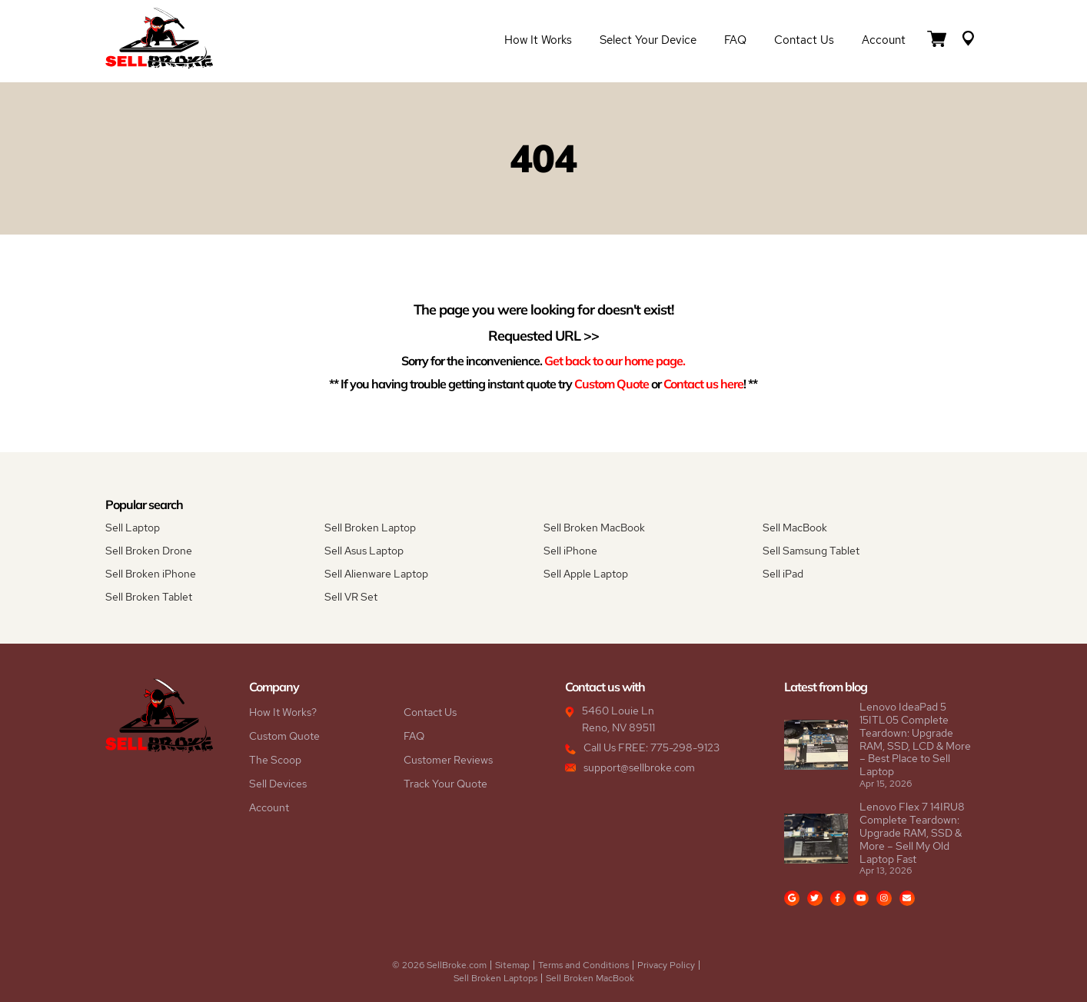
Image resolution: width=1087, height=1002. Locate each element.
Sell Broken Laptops (495, 978)
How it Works (538, 40)
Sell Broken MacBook (594, 527)
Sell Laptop (132, 527)
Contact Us (804, 40)
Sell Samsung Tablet (811, 551)
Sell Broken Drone (148, 551)
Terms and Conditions (583, 965)
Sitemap (512, 965)
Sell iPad (783, 574)
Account (884, 40)
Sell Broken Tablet (148, 597)
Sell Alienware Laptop (376, 574)
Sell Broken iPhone (150, 574)
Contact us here (703, 383)
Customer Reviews (448, 760)
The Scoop (275, 760)
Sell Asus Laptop (364, 551)
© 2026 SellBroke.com (439, 965)
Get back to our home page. (614, 360)
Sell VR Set (350, 597)
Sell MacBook (795, 527)
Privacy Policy (666, 965)
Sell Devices (278, 784)
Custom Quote (611, 383)
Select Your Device (648, 40)
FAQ (735, 40)
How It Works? (283, 712)
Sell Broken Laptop (370, 527)
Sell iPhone (570, 551)
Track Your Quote (445, 784)
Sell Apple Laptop (586, 574)
